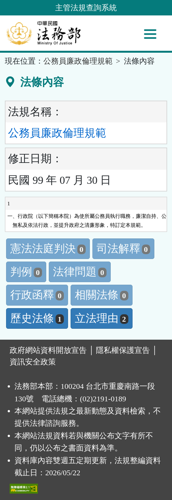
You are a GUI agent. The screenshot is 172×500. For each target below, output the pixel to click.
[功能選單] (150, 34)
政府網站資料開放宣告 (48, 350)
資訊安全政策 (33, 362)
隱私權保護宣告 (123, 350)
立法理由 (101, 318)
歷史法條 (37, 318)
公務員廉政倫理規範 (78, 61)
